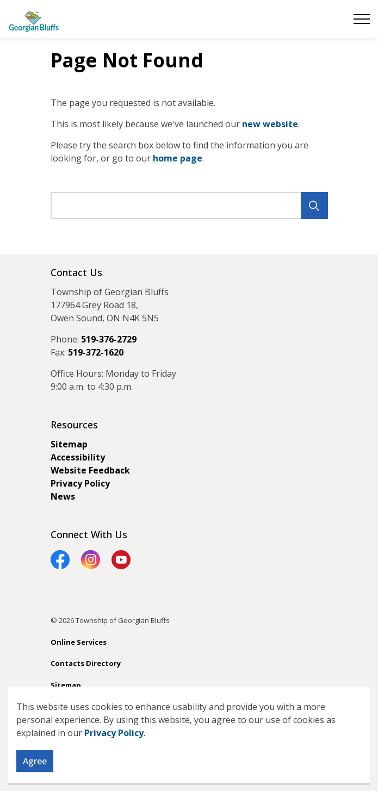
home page (177, 158)
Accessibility (78, 457)
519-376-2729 (109, 339)
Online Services (79, 642)
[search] (188, 205)
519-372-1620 (95, 352)
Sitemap (69, 444)
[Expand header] (361, 19)
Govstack (103, 706)
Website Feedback (90, 470)
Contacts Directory (86, 663)
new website (270, 124)
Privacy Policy (114, 769)
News (63, 496)
